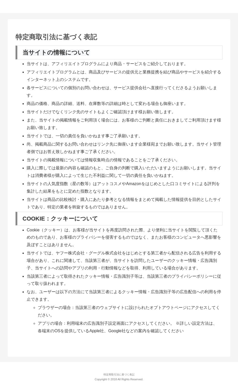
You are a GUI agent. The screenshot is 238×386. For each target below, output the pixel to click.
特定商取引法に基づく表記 (119, 374)
